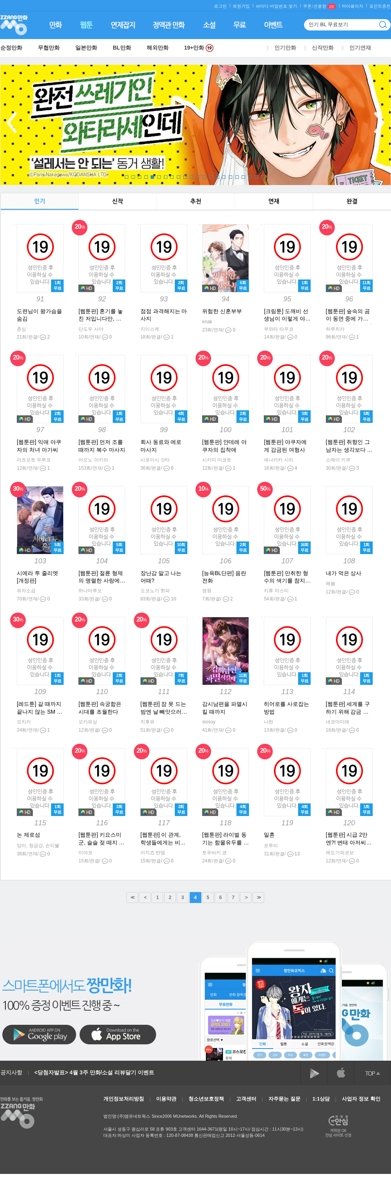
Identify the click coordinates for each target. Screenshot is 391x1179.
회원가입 (241, 6)
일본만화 (86, 47)
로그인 (220, 6)
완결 (352, 201)
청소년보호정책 (206, 1099)
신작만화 (323, 47)
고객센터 (246, 1099)
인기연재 (360, 47)
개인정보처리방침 (123, 1099)
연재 (273, 201)
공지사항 (11, 1072)
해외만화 (158, 47)
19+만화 (199, 48)
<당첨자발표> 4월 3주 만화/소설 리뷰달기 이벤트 (94, 1072)
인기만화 (285, 47)
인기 (39, 201)
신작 (117, 201)
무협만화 (49, 47)
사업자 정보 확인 (361, 1099)
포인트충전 (380, 6)
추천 (195, 201)
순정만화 (11, 47)
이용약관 (166, 1099)
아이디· (263, 6)
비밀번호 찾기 (283, 6)
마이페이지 (352, 6)
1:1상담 (321, 1099)
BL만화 (122, 47)
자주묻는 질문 (284, 1099)
